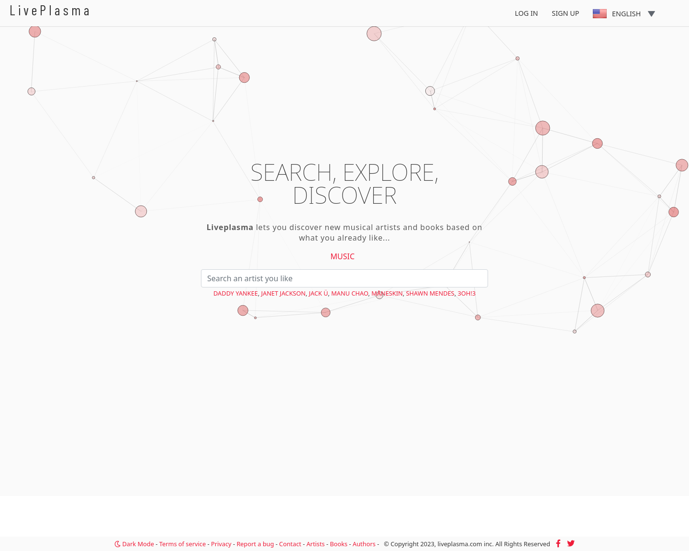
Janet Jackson (283, 293)
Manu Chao (349, 293)
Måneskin (387, 293)
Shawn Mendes (430, 293)
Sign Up (565, 13)
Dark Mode (134, 544)
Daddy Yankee (235, 293)
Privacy (221, 544)
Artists (315, 544)
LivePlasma (51, 9)
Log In (526, 13)
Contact (290, 544)
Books (338, 544)
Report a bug (255, 544)
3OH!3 (466, 293)
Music (343, 256)
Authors (364, 544)
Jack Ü (318, 293)
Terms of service (182, 544)
